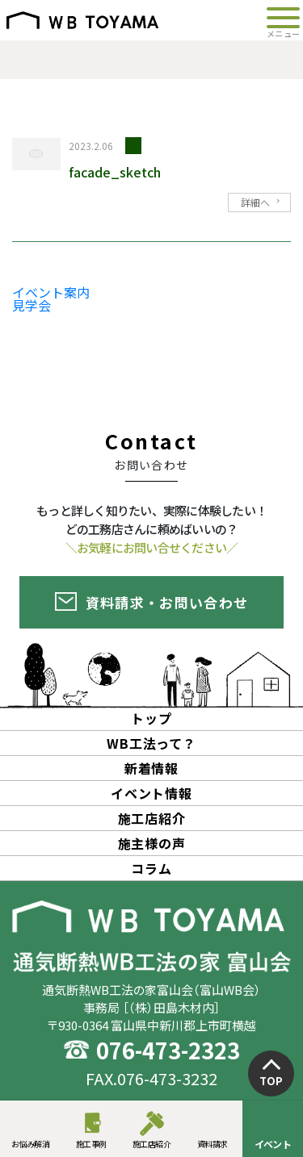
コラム (151, 868)
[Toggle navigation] (283, 20)
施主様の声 (152, 843)
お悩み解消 (30, 1144)
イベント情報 (151, 793)
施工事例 (91, 1144)
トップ (151, 718)
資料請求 (212, 1144)
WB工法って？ (151, 743)
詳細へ (255, 202)
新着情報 (151, 768)
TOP (271, 1080)
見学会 (31, 305)
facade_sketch (115, 172)
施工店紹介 (152, 1144)
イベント (273, 1144)
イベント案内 (51, 292)
